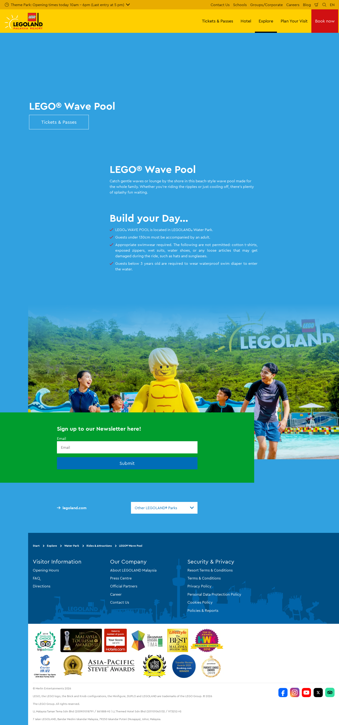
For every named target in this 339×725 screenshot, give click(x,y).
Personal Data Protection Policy (214, 594)
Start (36, 545)
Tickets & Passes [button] (217, 21)
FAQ (36, 578)
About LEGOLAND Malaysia (133, 570)
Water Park (71, 545)
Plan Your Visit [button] (294, 21)
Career (116, 594)
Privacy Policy (199, 586)
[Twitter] (318, 692)
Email (61, 438)
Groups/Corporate (266, 4)
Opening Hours (46, 570)
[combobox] (164, 508)
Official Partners (123, 586)
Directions (41, 586)
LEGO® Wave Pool (130, 545)
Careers (292, 4)
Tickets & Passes (59, 122)
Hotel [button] (246, 21)
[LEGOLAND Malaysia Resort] (283, 692)
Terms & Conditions (204, 578)
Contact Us (220, 4)
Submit (127, 463)
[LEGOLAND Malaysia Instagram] (294, 692)
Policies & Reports (202, 610)
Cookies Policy (200, 602)
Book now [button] (325, 21)
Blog (307, 4)
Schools (240, 4)
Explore (52, 545)
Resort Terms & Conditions (210, 570)
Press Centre (121, 578)
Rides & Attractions (99, 545)
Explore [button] (266, 21)
